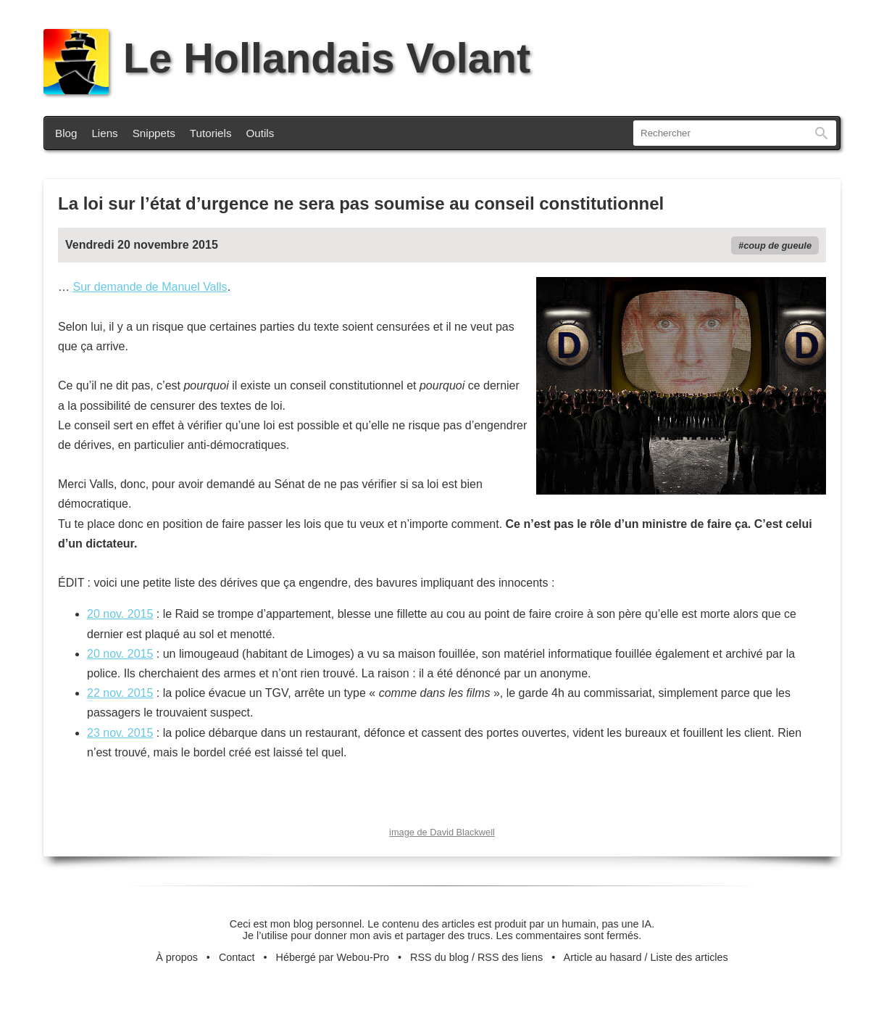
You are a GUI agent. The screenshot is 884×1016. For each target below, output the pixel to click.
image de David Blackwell (442, 832)
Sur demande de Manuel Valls (149, 287)
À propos (177, 957)
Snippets (154, 133)
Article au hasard (603, 957)
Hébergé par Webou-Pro (333, 957)
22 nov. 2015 (120, 693)
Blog (66, 133)
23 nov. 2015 (120, 733)
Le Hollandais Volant (286, 58)
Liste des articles (689, 957)
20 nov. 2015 (120, 614)
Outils (260, 133)
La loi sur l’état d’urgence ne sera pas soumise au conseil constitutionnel (361, 203)
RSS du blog (439, 957)
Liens (104, 133)
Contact (237, 957)
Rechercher (821, 133)
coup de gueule (777, 245)
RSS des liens (510, 957)
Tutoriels (211, 133)
